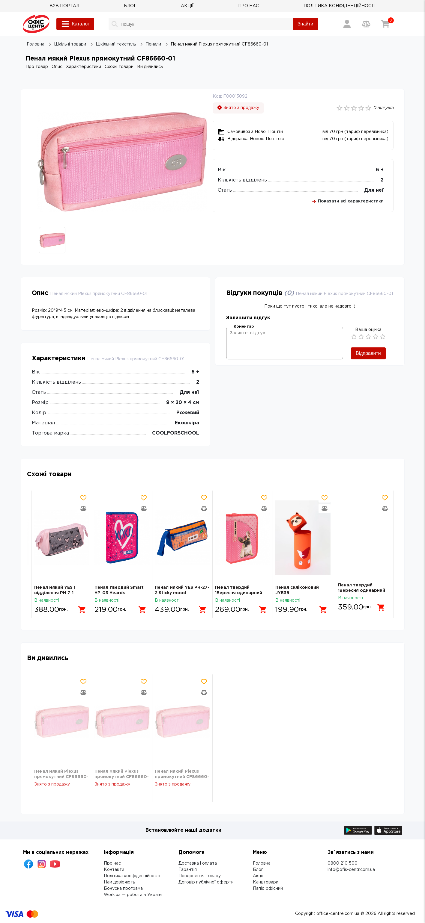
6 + (380, 170)
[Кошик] (385, 24)
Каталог (75, 24)
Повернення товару (199, 876)
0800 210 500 (343, 863)
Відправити (368, 353)
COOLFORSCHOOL (175, 433)
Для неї (374, 190)
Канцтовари (265, 882)
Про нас (112, 863)
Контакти (114, 869)
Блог (258, 869)
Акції (258, 876)
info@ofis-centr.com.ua (351, 869)
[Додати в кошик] (80, 607)
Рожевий (187, 413)
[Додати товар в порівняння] (83, 508)
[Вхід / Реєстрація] (347, 24)
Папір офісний (268, 888)
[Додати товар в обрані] (83, 498)
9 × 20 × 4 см (182, 402)
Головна (262, 863)
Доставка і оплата (197, 863)
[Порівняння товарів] (366, 24)
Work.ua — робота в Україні (133, 895)
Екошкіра (187, 423)
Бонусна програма (123, 888)
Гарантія (187, 869)
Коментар (244, 326)
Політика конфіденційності (132, 876)
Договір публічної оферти (206, 882)
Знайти (305, 23)
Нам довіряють (119, 882)
